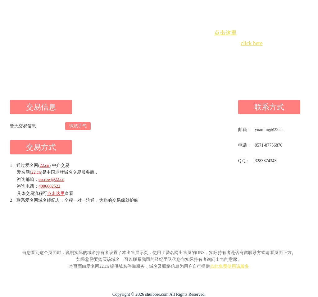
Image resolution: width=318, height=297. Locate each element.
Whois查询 (143, 54)
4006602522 (49, 186)
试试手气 (78, 126)
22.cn (44, 165)
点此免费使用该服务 (229, 266)
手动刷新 (176, 54)
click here (251, 43)
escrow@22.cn (51, 179)
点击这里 (225, 33)
